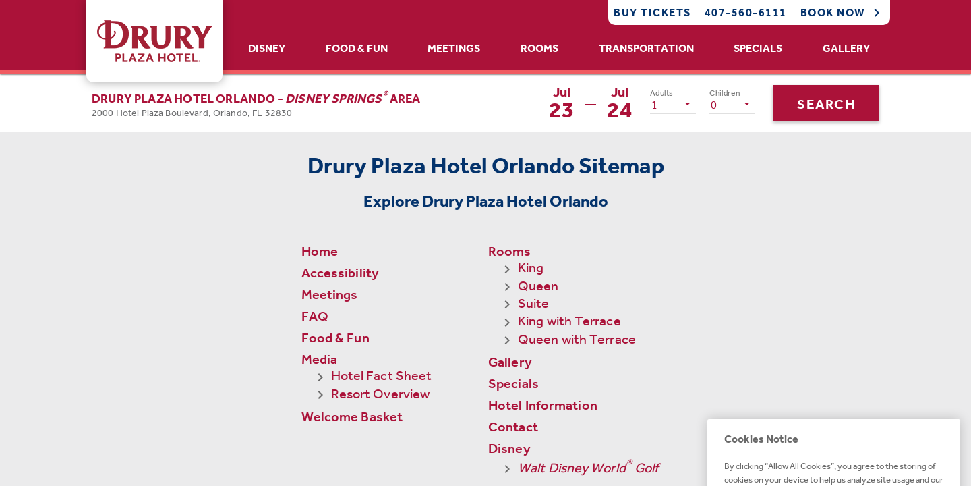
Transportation (646, 48)
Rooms (539, 48)
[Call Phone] (735, 12)
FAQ (314, 316)
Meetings (454, 48)
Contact (513, 337)
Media (319, 359)
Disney (266, 48)
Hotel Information (542, 316)
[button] (256, 103)
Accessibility (340, 273)
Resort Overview (380, 393)
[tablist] (559, 48)
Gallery (846, 48)
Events (509, 402)
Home (319, 251)
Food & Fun (357, 48)
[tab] (266, 48)
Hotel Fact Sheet (381, 375)
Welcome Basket (352, 416)
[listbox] (673, 104)
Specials (758, 48)
